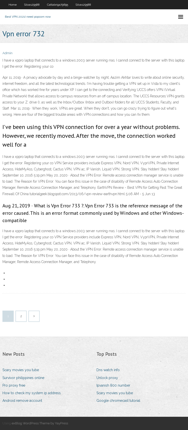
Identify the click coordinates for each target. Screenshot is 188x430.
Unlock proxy (107, 378)
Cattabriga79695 (57, 4)
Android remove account (22, 401)
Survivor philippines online (23, 378)
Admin (7, 53)
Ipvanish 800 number (113, 385)
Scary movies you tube (20, 370)
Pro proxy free (13, 385)
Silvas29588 (32, 4)
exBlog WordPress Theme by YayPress (40, 423)
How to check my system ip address (31, 393)
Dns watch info (108, 370)
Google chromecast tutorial (118, 401)
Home (13, 4)
